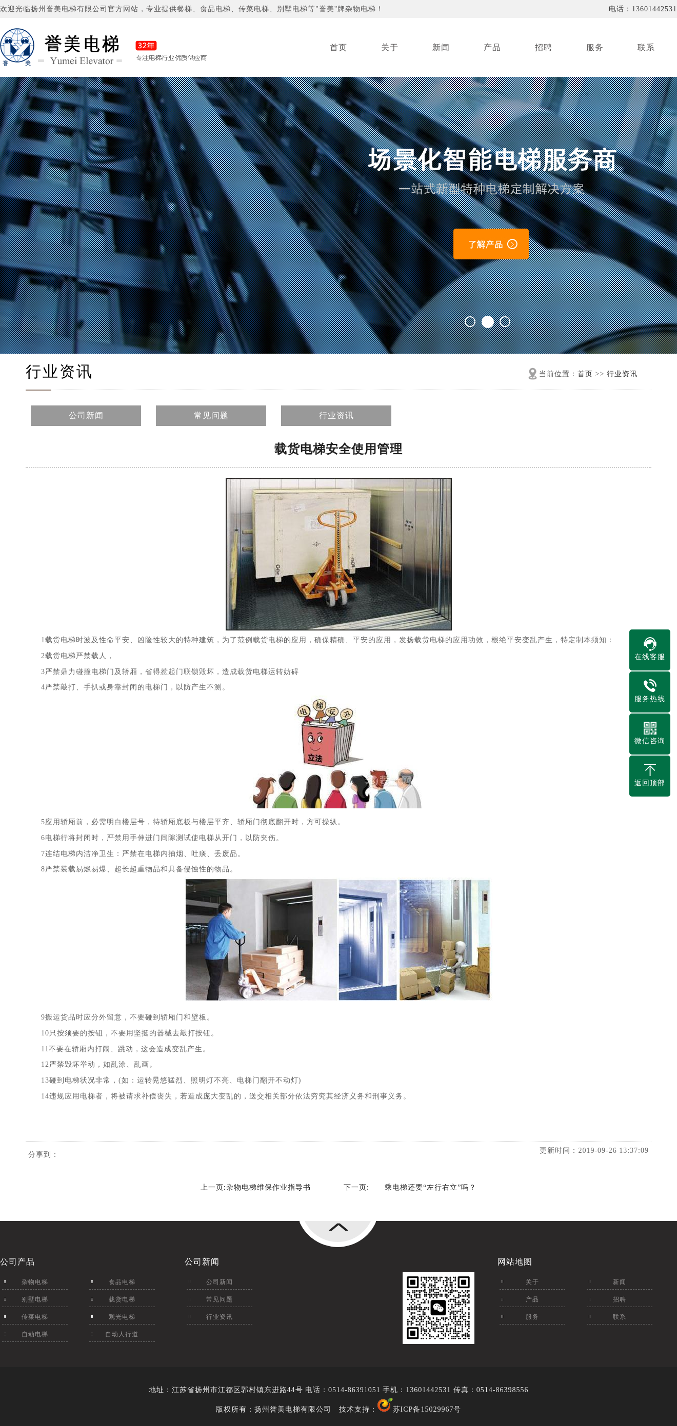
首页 (338, 47)
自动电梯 (35, 1334)
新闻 (441, 47)
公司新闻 (86, 415)
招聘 (543, 47)
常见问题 (211, 415)
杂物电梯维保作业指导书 (268, 1187)
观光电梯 (122, 1316)
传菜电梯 (35, 1316)
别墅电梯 (35, 1299)
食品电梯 (122, 1282)
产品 (492, 47)
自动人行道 (121, 1334)
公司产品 (17, 1261)
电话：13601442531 (643, 9)
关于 (390, 47)
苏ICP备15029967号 (427, 1409)
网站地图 (514, 1261)
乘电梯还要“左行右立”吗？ (430, 1187)
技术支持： (366, 1409)
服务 (595, 47)
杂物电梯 (35, 1282)
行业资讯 (59, 371)
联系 (646, 47)
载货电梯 (122, 1299)
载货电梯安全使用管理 (338, 449)
